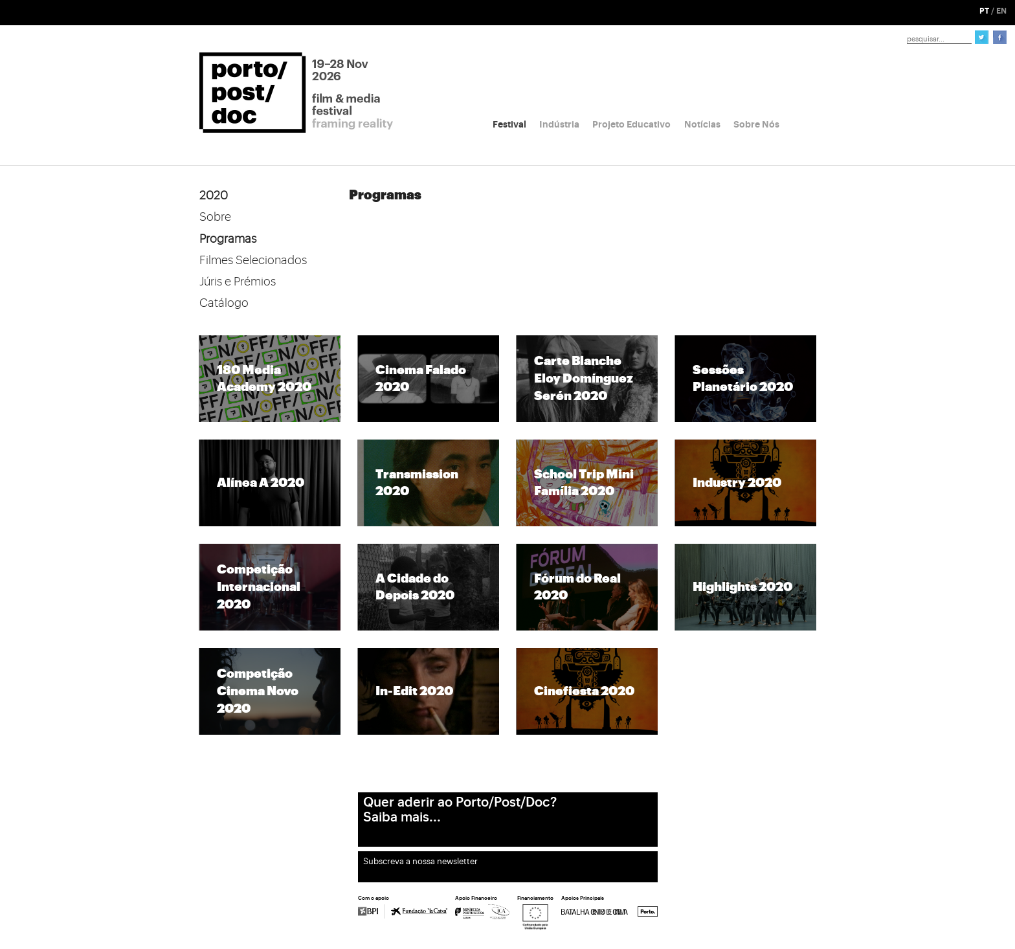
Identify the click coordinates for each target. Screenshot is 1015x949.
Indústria (559, 124)
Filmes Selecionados (253, 260)
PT (984, 11)
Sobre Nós (756, 124)
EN (1001, 11)
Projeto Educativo (631, 124)
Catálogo (224, 303)
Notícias (702, 124)
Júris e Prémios (237, 281)
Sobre (215, 217)
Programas (227, 239)
